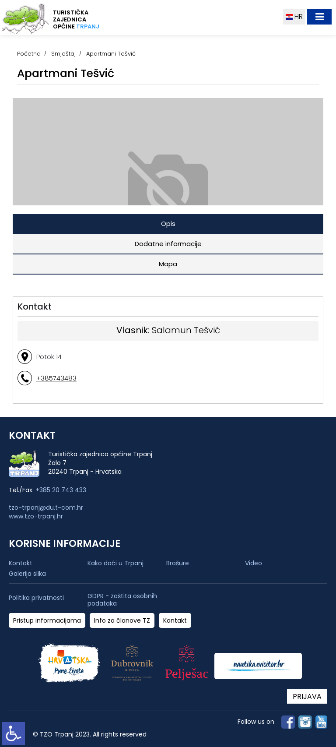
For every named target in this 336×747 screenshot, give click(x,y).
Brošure (177, 563)
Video (253, 563)
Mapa (168, 263)
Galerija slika (27, 573)
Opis (168, 223)
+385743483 (56, 378)
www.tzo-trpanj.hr (36, 516)
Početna (29, 53)
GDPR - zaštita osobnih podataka (122, 599)
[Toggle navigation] (319, 17)
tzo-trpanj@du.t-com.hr (46, 507)
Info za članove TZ (122, 620)
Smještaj (63, 53)
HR (294, 16)
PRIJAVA (307, 696)
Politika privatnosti (36, 598)
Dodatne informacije (168, 243)
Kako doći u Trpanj (116, 563)
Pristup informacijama (47, 620)
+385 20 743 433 (60, 490)
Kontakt (20, 563)
